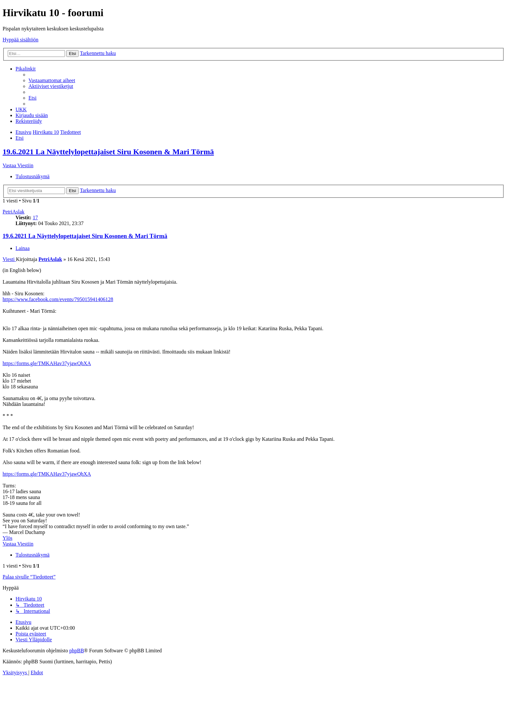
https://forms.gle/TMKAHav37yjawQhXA (47, 363)
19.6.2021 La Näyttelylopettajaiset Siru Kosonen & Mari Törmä (108, 151)
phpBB (76, 650)
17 (35, 217)
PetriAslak (14, 211)
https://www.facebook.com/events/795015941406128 (58, 299)
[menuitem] (51, 80)
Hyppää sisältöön (20, 39)
